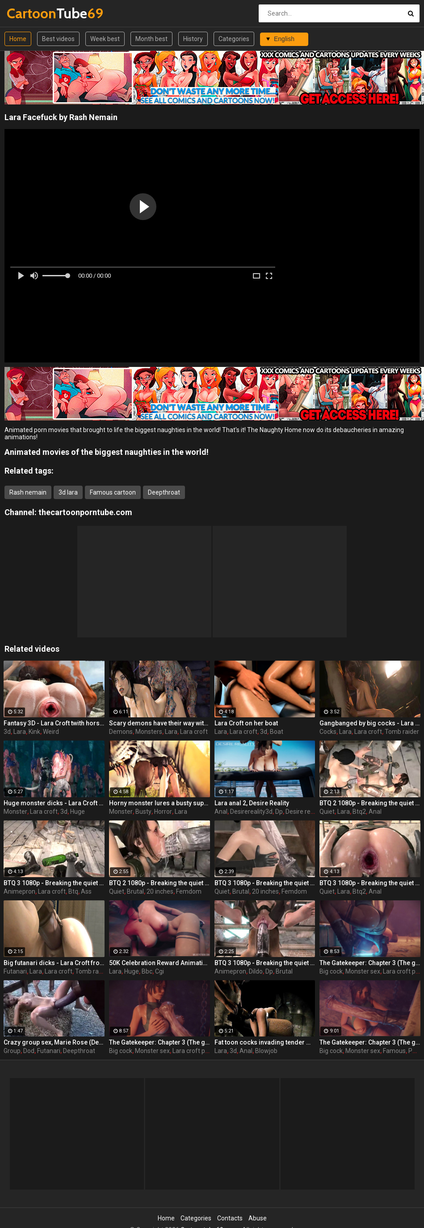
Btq (73, 891)
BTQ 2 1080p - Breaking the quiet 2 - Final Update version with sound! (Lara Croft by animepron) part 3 (369, 803)
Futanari (15, 971)
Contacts (230, 1218)
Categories (233, 38)
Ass (86, 891)
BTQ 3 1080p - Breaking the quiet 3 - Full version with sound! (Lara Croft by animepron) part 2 (264, 962)
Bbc (147, 971)
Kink (34, 731)
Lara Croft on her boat (246, 723)
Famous (394, 1050)
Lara (19, 731)
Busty (143, 811)
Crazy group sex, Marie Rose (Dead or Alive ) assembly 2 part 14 (54, 1042)
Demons (121, 731)
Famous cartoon (113, 492)
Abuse (257, 1218)
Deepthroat (164, 492)
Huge (77, 811)
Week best (105, 38)
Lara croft (194, 731)
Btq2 (359, 811)
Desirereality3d (251, 811)
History (193, 38)
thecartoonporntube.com (85, 512)
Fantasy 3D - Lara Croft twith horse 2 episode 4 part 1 (54, 723)
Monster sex (362, 971)
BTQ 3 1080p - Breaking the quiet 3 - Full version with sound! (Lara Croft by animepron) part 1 (264, 883)
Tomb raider (402, 731)
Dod (28, 1050)
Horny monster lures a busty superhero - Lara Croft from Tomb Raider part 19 (159, 803)
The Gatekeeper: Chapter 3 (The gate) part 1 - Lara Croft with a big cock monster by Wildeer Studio (369, 1042)
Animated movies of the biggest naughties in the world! (106, 452)
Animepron (19, 891)
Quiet (327, 811)
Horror (163, 811)
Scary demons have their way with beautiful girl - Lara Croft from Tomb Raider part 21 (159, 723)
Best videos (58, 38)
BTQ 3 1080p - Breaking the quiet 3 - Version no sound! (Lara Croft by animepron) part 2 (54, 883)
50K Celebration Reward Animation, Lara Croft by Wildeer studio (159, 962)
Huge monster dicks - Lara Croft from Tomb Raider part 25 (54, 803)
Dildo (256, 971)
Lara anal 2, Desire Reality (251, 803)
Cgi (159, 971)
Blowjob (266, 1050)
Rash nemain (27, 492)
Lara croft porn (193, 1050)
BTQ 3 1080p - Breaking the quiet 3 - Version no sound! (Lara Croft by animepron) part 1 (369, 883)
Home (17, 38)
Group (12, 1050)
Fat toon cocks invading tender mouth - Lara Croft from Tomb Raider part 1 (264, 1042)
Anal (220, 811)
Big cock (331, 971)
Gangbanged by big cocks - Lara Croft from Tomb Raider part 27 (369, 723)
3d (7, 731)
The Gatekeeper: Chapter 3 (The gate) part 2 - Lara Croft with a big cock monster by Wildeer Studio (369, 962)
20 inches (160, 891)
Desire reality (303, 811)
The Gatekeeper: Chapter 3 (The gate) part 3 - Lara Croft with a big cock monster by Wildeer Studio (159, 1042)
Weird (51, 731)
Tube (30, 13)
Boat (276, 731)
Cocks (327, 731)
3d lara (68, 492)
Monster (15, 811)
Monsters (148, 731)
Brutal (135, 891)
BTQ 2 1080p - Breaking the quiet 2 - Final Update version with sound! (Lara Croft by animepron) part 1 (159, 883)
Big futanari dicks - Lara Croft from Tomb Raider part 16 (54, 962)
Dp (279, 811)
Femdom (189, 891)
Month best (151, 38)
